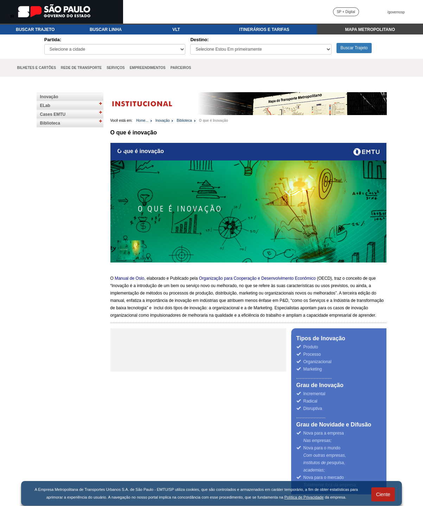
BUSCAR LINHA (106, 29)
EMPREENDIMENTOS (148, 68)
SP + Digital (346, 12)
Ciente (383, 494)
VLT (176, 29)
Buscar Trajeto (353, 47)
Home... (142, 120)
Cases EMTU (53, 114)
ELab (45, 105)
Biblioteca (50, 123)
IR (12, 16)
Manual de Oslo (129, 278)
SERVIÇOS (116, 68)
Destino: (199, 39)
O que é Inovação (213, 120)
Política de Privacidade (304, 497)
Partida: (52, 39)
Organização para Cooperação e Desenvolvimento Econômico (257, 278)
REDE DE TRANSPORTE (81, 68)
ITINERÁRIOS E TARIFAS (264, 29)
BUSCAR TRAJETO (35, 29)
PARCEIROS (181, 68)
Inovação (49, 96)
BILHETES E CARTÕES (36, 68)
